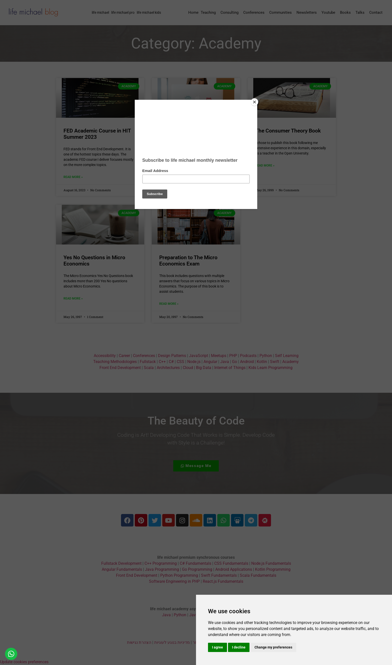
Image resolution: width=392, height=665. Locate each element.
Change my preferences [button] (273, 647)
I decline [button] (239, 647)
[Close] (256, 101)
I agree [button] (217, 647)
